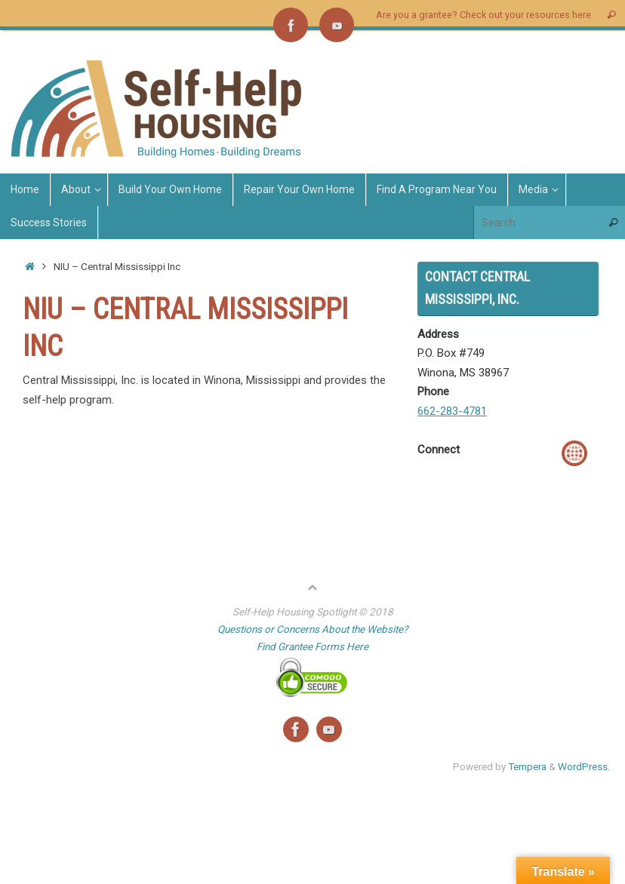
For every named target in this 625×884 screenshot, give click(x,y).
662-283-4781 (452, 411)
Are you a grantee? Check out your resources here (483, 14)
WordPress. (584, 766)
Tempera (527, 766)
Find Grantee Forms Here (312, 646)
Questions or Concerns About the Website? (312, 629)
